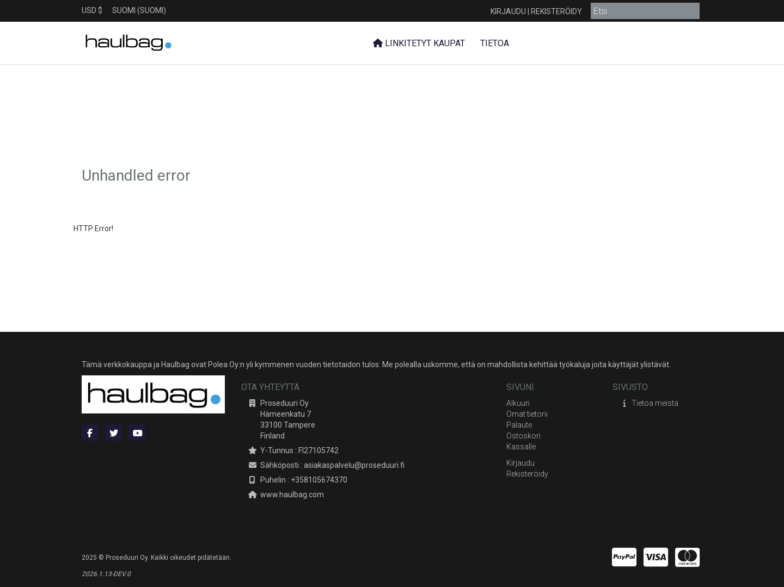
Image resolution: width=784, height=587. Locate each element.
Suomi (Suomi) (139, 10)
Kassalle (521, 446)
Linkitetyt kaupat (419, 43)
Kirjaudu (508, 11)
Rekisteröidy (556, 11)
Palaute (519, 425)
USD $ (92, 10)
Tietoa (493, 43)
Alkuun (518, 403)
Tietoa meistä (655, 403)
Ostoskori (523, 435)
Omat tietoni (527, 414)
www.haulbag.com (292, 494)
